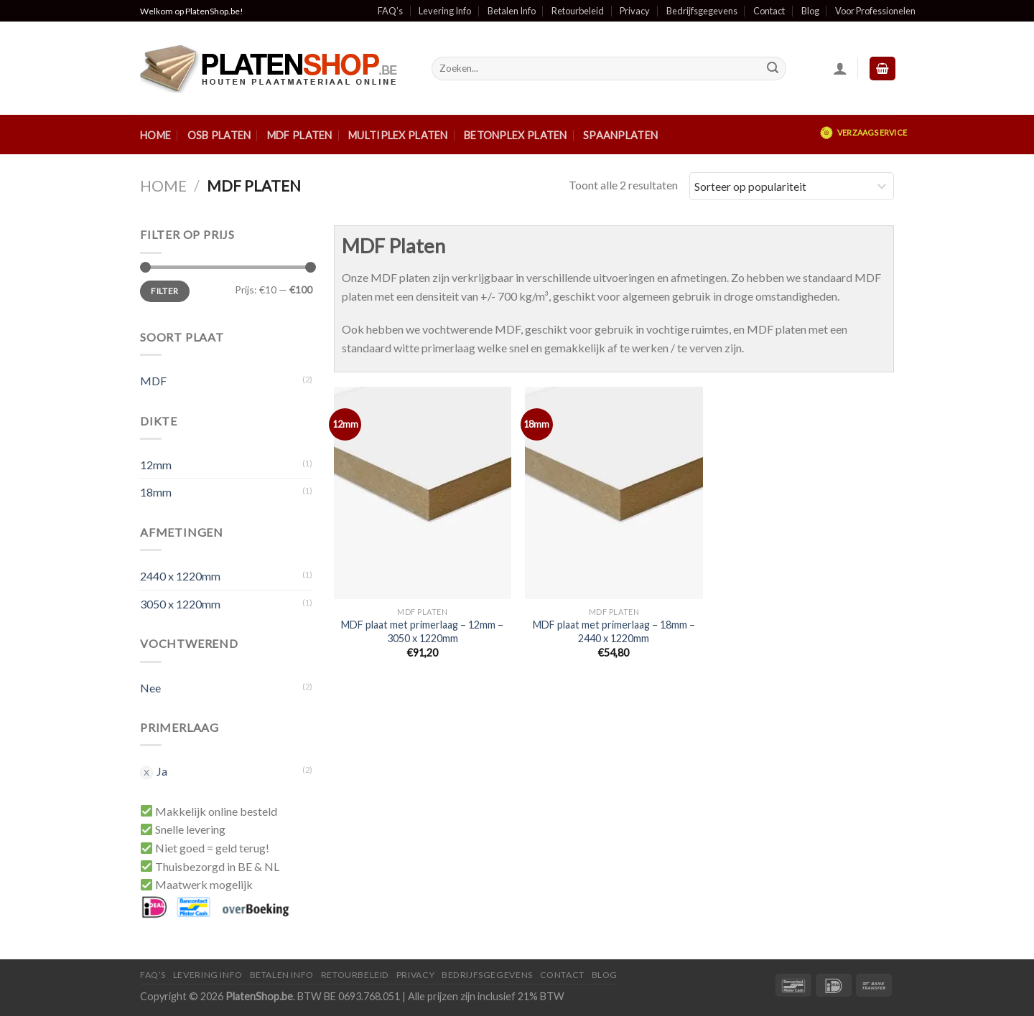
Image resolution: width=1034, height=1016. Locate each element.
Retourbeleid (577, 11)
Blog (810, 11)
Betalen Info (512, 11)
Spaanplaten (620, 135)
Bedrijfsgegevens (701, 11)
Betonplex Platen (515, 135)
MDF (153, 380)
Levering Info (445, 11)
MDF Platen (299, 135)
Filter (164, 291)
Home (155, 135)
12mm (156, 464)
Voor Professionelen (875, 11)
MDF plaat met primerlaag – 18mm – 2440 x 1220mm (614, 631)
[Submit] (772, 69)
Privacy (635, 11)
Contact (769, 11)
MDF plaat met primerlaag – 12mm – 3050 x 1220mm (422, 631)
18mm (156, 492)
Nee (150, 688)
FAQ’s (390, 11)
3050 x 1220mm (180, 604)
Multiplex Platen (398, 135)
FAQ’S (153, 974)
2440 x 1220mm (180, 576)
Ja (162, 771)
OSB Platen (219, 135)
